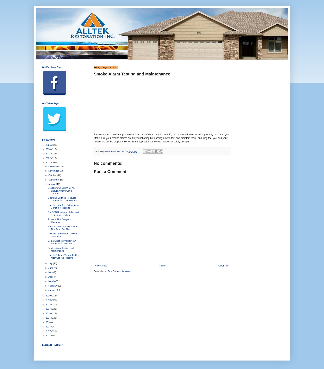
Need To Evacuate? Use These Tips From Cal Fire (63, 227)
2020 (48, 295)
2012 (48, 331)
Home (163, 265)
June (51, 268)
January (52, 290)
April (51, 277)
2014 (48, 322)
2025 (48, 145)
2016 (48, 313)
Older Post (223, 265)
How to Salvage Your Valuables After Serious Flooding (63, 256)
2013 (48, 326)
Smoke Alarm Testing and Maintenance (61, 249)
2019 (48, 300)
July (50, 263)
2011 (48, 335)
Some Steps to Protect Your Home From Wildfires (62, 242)
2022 (48, 158)
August (52, 184)
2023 (48, 153)
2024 (48, 149)
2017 (48, 309)
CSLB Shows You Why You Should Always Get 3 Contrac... (61, 191)
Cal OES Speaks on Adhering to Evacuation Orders (64, 213)
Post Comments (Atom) (119, 271)
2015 (48, 317)
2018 (48, 304)
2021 (48, 162)
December (54, 166)
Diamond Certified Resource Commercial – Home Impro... (64, 199)
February (53, 285)
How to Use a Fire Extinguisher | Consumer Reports (64, 206)
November (54, 171)
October (52, 175)
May (50, 272)
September (54, 179)
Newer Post (101, 265)
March (51, 281)
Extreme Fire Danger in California (59, 220)
